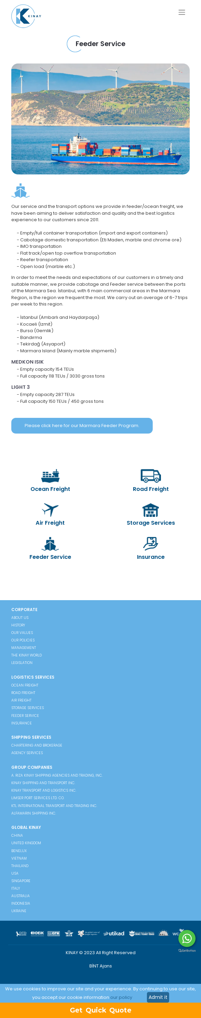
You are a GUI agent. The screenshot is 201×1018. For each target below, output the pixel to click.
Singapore (20, 880)
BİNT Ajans (100, 966)
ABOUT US (19, 617)
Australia (20, 896)
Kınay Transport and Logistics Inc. (43, 790)
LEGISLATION (22, 662)
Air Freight (50, 515)
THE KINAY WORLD (26, 655)
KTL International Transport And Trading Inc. (54, 805)
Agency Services (27, 752)
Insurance (151, 549)
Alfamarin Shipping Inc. (33, 813)
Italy (15, 888)
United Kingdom (26, 843)
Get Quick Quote (100, 1010)
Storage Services (151, 515)
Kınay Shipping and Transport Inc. (43, 783)
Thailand (19, 865)
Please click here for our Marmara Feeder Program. (82, 425)
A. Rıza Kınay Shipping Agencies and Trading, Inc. (57, 775)
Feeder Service (50, 549)
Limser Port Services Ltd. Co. (37, 798)
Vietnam (19, 858)
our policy (121, 997)
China (17, 835)
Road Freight (151, 481)
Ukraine (18, 911)
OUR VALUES (22, 632)
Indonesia (20, 903)
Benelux (19, 850)
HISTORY (18, 625)
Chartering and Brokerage (36, 745)
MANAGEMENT (23, 647)
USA (14, 873)
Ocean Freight (50, 481)
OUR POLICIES (23, 640)
